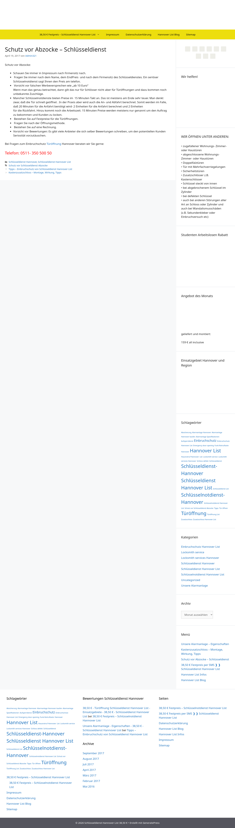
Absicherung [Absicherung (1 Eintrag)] (186, 432)
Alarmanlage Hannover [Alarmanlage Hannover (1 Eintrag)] (201, 432)
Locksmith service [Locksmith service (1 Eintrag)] (210, 457)
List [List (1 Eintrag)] (201, 457)
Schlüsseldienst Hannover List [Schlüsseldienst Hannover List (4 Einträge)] (40, 741)
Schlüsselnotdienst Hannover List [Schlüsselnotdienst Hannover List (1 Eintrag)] (42, 756)
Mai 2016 (89, 786)
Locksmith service (192, 552)
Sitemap (191, 34)
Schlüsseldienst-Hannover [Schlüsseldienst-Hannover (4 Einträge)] (36, 733)
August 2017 (91, 759)
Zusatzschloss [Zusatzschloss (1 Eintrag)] (186, 519)
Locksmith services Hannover (200, 558)
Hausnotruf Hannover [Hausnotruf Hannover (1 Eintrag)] (190, 457)
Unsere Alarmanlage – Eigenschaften (205, 644)
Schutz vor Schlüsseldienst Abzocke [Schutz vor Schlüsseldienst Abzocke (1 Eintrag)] (199, 508)
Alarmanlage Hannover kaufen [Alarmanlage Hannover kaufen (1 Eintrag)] (49, 708)
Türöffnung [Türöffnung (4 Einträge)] (193, 513)
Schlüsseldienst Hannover (23, 161)
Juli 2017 (88, 764)
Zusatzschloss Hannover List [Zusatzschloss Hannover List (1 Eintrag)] (204, 519)
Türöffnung (54, 144)
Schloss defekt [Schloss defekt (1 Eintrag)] (203, 461)
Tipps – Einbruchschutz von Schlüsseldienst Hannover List (40, 169)
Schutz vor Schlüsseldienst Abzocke (28, 165)
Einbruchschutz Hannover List (200, 547)
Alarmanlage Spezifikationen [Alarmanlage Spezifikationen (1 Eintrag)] (207, 437)
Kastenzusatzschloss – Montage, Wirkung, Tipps (35, 172)
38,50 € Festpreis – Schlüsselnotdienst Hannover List (193, 708)
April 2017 (89, 770)
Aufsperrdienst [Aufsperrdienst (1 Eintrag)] (187, 441)
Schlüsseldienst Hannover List (54, 161)
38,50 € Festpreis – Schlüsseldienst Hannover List (71, 34)
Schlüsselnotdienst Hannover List (202, 574)
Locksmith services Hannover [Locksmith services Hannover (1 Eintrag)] (18, 728)
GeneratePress (151, 822)
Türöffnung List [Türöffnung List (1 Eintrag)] (213, 514)
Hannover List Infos (193, 674)
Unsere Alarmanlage (194, 585)
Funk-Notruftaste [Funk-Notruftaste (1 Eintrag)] (222, 445)
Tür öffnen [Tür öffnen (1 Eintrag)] (223, 508)
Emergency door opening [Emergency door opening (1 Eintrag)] (203, 445)
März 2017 (89, 775)
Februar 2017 (91, 781)
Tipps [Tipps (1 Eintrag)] (216, 508)
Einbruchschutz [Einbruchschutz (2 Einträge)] (205, 440)
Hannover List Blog (169, 34)
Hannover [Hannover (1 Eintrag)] (185, 452)
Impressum (112, 34)
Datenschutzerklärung (138, 34)
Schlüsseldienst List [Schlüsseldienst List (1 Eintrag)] (221, 489)
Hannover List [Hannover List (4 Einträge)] (205, 450)
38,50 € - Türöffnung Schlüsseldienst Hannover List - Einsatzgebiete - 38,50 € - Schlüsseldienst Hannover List (116, 712)
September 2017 (93, 753)
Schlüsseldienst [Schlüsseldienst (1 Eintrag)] (215, 461)
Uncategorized (190, 580)
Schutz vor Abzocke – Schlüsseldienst (205, 659)
